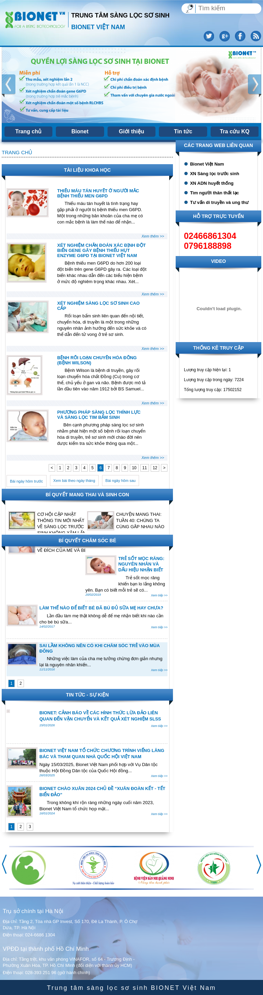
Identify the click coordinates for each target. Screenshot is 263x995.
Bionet (80, 131)
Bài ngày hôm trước (26, 481)
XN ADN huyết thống (212, 183)
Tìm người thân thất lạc (214, 192)
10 (134, 467)
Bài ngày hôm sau (120, 480)
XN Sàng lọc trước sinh (214, 173)
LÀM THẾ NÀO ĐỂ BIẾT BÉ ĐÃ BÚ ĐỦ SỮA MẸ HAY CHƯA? (101, 607)
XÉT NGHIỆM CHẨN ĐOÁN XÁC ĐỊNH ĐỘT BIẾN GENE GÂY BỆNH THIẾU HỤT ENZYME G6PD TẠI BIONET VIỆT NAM (101, 250)
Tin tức (183, 131)
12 (155, 467)
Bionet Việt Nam (207, 164)
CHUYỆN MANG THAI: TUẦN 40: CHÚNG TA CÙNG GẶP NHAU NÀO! (140, 520)
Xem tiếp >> (159, 595)
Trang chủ (28, 131)
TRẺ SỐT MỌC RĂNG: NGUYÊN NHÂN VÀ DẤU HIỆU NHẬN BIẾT (141, 564)
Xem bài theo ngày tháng (74, 480)
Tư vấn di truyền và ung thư (219, 202)
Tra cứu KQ (235, 131)
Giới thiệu (131, 131)
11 (144, 467)
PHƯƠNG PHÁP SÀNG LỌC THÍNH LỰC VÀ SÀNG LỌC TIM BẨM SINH (98, 415)
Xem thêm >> (152, 236)
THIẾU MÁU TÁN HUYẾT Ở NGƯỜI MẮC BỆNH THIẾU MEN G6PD (98, 193)
